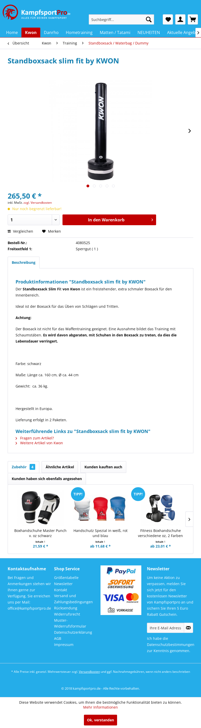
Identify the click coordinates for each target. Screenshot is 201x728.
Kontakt (60, 589)
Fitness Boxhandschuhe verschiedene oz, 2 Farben (160, 533)
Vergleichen (20, 231)
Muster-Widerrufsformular (70, 623)
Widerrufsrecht (67, 614)
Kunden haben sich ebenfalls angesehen (47, 478)
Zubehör (23, 466)
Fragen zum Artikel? (35, 438)
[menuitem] (121, 19)
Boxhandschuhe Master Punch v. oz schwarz (40, 533)
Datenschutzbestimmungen (170, 644)
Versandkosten (89, 671)
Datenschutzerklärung (73, 632)
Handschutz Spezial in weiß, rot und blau (100, 533)
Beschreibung (23, 262)
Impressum (63, 644)
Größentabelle (66, 577)
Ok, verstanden (100, 720)
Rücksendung (65, 608)
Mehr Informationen (100, 707)
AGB (57, 638)
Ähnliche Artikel (60, 466)
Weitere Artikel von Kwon (39, 442)
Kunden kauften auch (103, 466)
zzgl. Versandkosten (37, 202)
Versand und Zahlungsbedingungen (73, 598)
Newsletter (63, 583)
